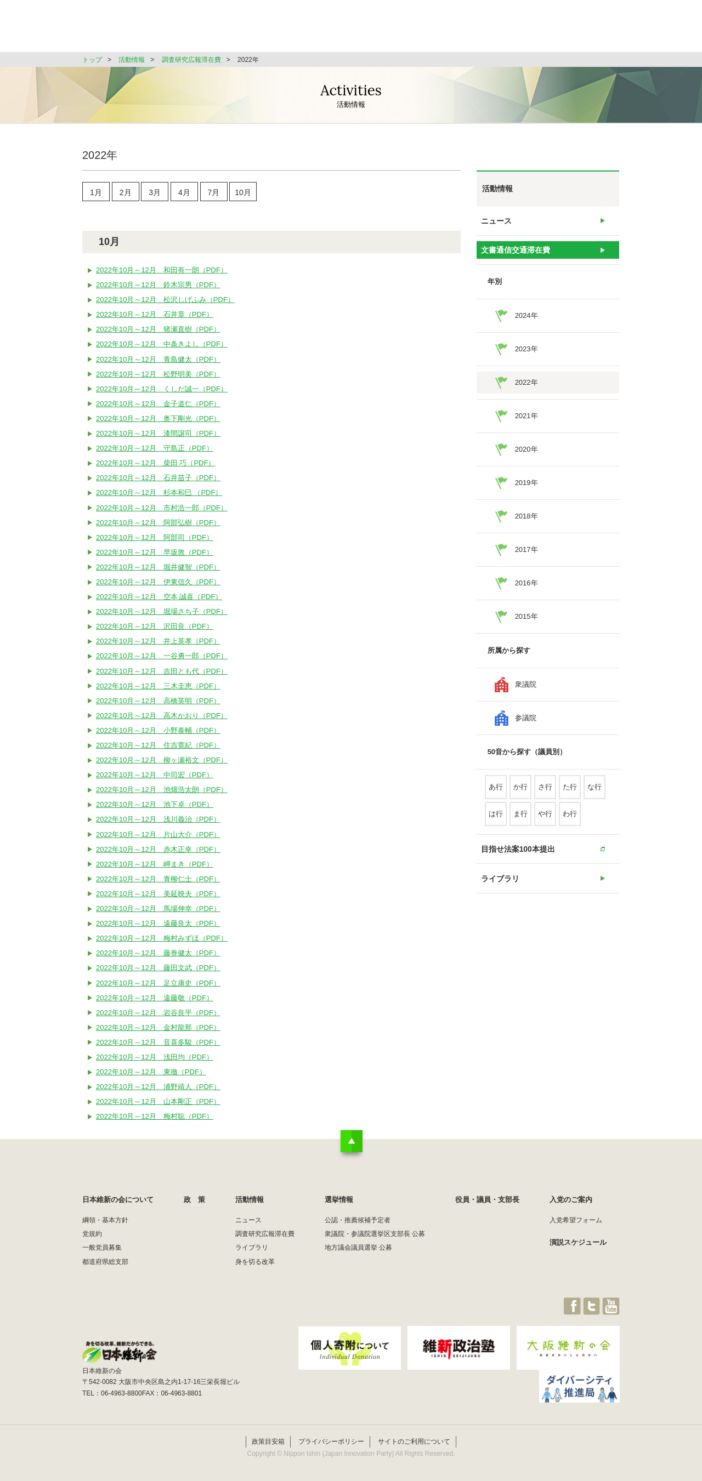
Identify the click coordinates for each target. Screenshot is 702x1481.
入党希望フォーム (576, 1224)
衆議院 (525, 693)
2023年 (526, 358)
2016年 (526, 592)
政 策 (333, 30)
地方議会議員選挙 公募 (358, 1252)
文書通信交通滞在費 (514, 256)
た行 (570, 795)
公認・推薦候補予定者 (357, 1224)
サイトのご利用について (414, 1436)
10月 (243, 194)
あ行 (496, 795)
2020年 (526, 458)
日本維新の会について (260, 30)
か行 (520, 795)
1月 (96, 194)
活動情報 (386, 30)
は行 (496, 822)
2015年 (526, 625)
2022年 (526, 391)
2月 (126, 194)
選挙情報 (442, 30)
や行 (545, 822)
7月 (214, 194)
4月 (184, 194)
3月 (155, 194)
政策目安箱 (268, 1436)
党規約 (92, 1238)
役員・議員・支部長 (516, 30)
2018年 (526, 525)
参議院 (525, 726)
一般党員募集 (102, 1252)
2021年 (526, 424)
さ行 (545, 795)
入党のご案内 (571, 1204)
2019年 (526, 491)
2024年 (526, 324)
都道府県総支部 (105, 1265)
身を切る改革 (255, 1265)
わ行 (570, 822)
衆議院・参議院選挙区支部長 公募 (375, 1238)
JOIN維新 (590, 30)
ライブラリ (500, 893)
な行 (594, 795)
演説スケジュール (578, 1247)
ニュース (496, 223)
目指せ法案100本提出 (516, 860)
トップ (92, 60)
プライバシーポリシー (331, 1436)
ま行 (520, 822)
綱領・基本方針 (105, 1224)
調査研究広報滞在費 (191, 60)
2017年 (526, 558)
